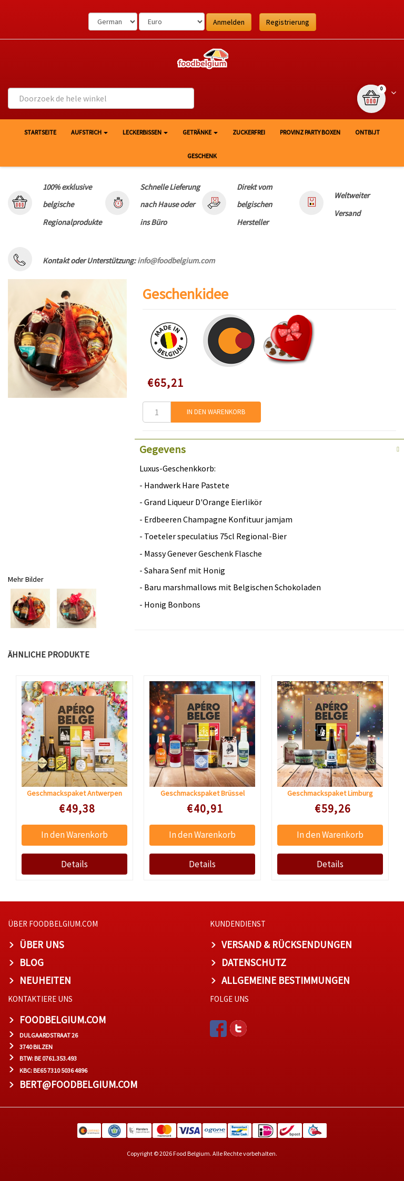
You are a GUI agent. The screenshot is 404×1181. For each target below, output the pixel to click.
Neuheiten (45, 980)
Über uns (41, 944)
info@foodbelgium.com (176, 260)
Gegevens (162, 449)
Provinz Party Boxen (310, 132)
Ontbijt (367, 132)
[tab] (269, 448)
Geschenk (202, 156)
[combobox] (101, 98)
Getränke (200, 132)
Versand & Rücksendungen (286, 944)
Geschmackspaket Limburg (330, 793)
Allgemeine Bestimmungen (285, 980)
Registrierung (287, 22)
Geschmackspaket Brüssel (202, 793)
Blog (31, 962)
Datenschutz (253, 962)
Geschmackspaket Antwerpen (74, 793)
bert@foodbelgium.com (78, 1084)
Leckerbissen (145, 132)
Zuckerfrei (249, 132)
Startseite (40, 132)
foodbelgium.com (62, 1019)
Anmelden (229, 22)
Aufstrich (89, 132)
